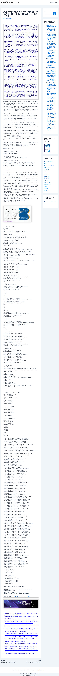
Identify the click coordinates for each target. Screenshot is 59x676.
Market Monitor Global (49, 165)
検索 (45, 11)
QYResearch (46, 167)
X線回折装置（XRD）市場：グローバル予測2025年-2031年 (15, 631)
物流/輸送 (46, 180)
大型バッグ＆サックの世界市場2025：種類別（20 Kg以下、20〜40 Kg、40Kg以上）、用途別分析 (51, 28)
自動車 (45, 186)
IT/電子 (45, 163)
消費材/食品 (46, 176)
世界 (45, 172)
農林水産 (46, 188)
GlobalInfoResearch (48, 161)
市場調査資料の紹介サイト (10, 2)
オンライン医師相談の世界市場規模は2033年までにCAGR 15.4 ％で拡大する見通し (20, 653)
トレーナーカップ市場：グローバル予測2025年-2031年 (15, 641)
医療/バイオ (46, 174)
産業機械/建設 (47, 184)
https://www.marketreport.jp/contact (22, 596)
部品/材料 (46, 190)
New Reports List (53, 2)
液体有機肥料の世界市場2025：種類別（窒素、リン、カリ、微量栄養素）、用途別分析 (51, 53)
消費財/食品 (46, 178)
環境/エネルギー (47, 182)
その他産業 (46, 169)
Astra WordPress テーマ (41, 670)
